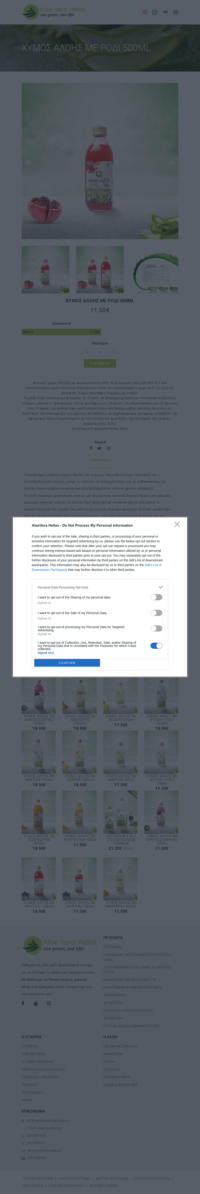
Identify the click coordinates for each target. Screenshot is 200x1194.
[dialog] (100, 597)
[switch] (156, 597)
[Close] (178, 525)
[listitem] (100, 587)
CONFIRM (67, 662)
